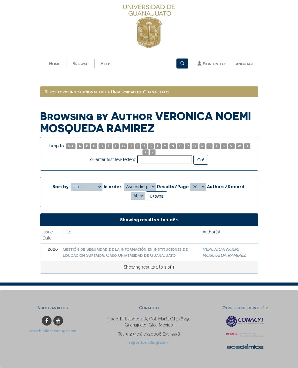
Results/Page (173, 186)
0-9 (70, 146)
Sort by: (61, 186)
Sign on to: (211, 63)
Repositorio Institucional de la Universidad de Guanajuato (107, 91)
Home (54, 63)
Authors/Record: (226, 186)
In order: (113, 186)
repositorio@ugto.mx (149, 342)
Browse (80, 63)
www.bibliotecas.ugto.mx (52, 331)
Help (105, 63)
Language (243, 63)
